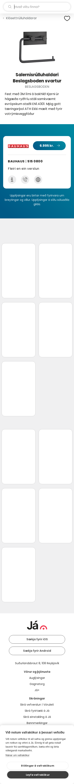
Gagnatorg (37, 684)
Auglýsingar (37, 678)
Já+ (37, 690)
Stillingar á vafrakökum (37, 765)
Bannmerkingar (37, 723)
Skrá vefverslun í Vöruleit (37, 705)
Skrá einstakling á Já (37, 717)
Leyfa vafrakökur (38, 774)
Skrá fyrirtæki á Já (37, 711)
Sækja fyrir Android (37, 651)
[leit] (37, 7)
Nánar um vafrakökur (17, 755)
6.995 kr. (47, 145)
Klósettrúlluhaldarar (21, 18)
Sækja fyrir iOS (37, 639)
